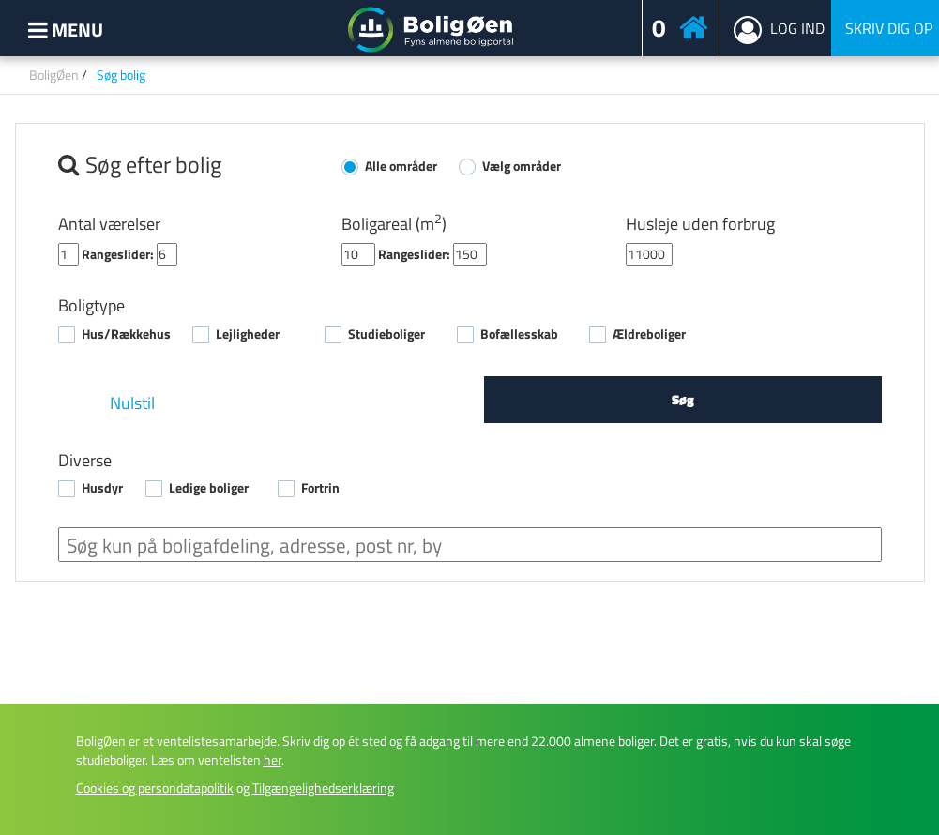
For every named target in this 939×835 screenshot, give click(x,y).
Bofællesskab (519, 334)
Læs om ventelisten (216, 759)
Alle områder (401, 166)
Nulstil (132, 403)
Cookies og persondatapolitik (155, 787)
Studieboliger (386, 334)
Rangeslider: (118, 254)
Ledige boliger (209, 487)
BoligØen (54, 74)
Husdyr (102, 487)
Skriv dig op (888, 28)
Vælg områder (521, 166)
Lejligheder (248, 334)
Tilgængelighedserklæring (323, 787)
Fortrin (320, 487)
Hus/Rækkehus (126, 334)
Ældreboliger (649, 334)
